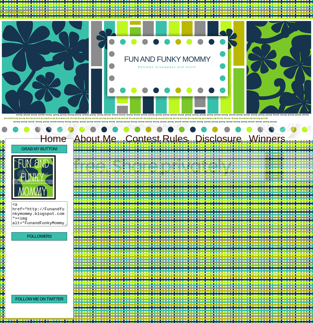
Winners (267, 138)
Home (53, 138)
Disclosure (218, 138)
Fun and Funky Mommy (167, 59)
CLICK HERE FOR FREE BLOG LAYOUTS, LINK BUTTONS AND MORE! (64, 16)
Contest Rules (156, 138)
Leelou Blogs (14, 11)
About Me (96, 138)
